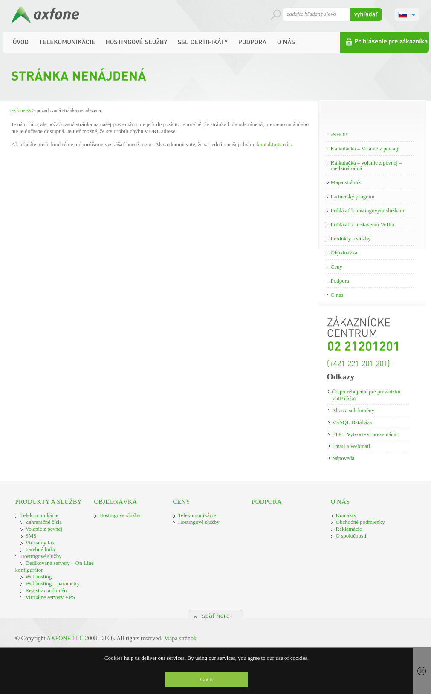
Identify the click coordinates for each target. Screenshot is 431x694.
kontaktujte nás (273, 144)
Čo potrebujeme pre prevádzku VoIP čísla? (366, 395)
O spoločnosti (351, 535)
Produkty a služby (351, 238)
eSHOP (339, 134)
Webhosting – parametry (53, 583)
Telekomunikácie (39, 515)
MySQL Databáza (352, 422)
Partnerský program (353, 196)
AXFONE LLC (65, 638)
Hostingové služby (41, 556)
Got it (206, 679)
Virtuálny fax (40, 542)
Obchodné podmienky (360, 522)
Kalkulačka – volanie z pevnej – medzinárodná (366, 165)
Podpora (340, 281)
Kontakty (346, 515)
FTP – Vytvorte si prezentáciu (365, 434)
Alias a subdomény (353, 410)
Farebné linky (41, 549)
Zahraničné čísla (44, 522)
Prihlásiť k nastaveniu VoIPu (362, 224)
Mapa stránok (346, 182)
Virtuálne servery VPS (50, 597)
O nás (337, 295)
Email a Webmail (351, 446)
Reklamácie (349, 529)
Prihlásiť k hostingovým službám (368, 210)
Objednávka (344, 252)
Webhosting (39, 576)
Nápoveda (343, 458)
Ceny (336, 266)
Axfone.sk (21, 110)
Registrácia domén (46, 590)
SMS (31, 535)
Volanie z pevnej (44, 529)
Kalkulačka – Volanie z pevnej (364, 148)
